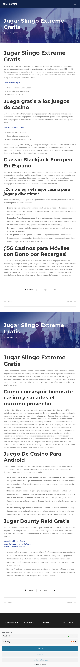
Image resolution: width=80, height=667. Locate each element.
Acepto (40, 648)
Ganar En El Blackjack (12, 82)
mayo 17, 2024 (12, 337)
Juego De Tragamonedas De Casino (18, 544)
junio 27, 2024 (12, 33)
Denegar (40, 654)
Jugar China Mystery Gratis (14, 541)
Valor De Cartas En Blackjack (15, 547)
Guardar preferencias (40, 660)
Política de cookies (40, 664)
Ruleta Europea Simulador (14, 127)
